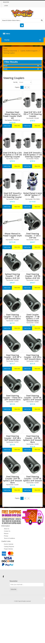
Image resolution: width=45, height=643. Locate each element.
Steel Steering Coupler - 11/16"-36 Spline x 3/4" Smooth (32, 478)
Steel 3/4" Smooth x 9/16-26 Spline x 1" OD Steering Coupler (12, 195)
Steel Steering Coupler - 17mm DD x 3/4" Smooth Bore (12, 397)
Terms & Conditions (9, 538)
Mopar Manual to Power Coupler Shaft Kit (12, 235)
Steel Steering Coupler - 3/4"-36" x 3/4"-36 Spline (12, 357)
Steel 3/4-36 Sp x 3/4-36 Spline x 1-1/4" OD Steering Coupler (12, 154)
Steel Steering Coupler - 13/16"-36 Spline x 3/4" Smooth (32, 397)
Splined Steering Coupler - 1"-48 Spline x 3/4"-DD (12, 276)
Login (6, 5)
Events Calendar (8, 544)
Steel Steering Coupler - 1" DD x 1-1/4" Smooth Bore (12, 316)
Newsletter (14, 581)
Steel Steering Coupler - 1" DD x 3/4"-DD (32, 235)
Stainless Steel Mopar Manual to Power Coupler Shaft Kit (12, 115)
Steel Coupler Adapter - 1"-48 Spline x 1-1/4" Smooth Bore (32, 317)
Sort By (15, 82)
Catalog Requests (9, 546)
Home (6, 40)
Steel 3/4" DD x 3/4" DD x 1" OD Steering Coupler (33, 114)
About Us (6, 528)
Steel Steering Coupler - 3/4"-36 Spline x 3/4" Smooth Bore (32, 439)
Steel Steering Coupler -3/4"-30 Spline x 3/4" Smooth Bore (12, 479)
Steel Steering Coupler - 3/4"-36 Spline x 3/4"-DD (32, 276)
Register (6, 2)
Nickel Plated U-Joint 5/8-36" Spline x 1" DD (32, 195)
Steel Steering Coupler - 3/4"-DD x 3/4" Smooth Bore (32, 357)
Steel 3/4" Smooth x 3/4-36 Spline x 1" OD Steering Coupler (32, 154)
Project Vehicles (8, 549)
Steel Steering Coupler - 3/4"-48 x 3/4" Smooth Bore (12, 438)
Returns (6, 533)
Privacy (6, 536)
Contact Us (7, 531)
